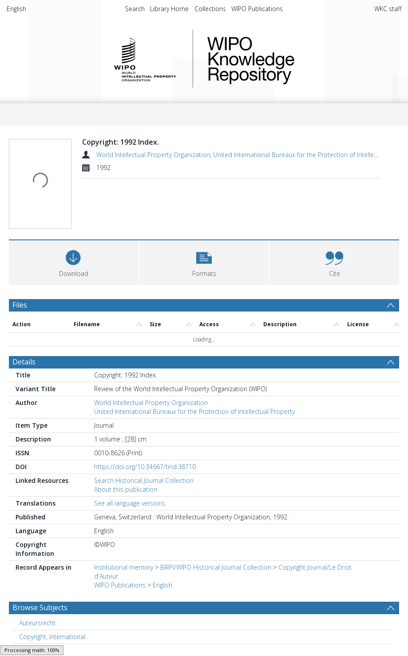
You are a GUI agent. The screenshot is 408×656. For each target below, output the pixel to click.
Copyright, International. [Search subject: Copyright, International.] (53, 559)
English (16, 8)
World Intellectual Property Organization (153, 154)
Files (19, 259)
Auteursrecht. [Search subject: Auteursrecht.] (38, 545)
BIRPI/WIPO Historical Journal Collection (215, 489)
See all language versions (129, 425)
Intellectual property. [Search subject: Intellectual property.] (48, 586)
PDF (19, 620)
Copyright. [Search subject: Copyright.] (33, 572)
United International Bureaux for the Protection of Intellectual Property (194, 333)
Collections (210, 8)
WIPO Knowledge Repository (287, 59)
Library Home (169, 8)
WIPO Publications (257, 8)
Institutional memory (123, 489)
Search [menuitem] (135, 8)
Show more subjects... (39, 601)
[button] (204, 215)
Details (24, 284)
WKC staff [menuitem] (387, 8)
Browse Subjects (39, 530)
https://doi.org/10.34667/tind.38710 (145, 389)
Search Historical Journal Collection (144, 402)
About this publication (125, 411)
